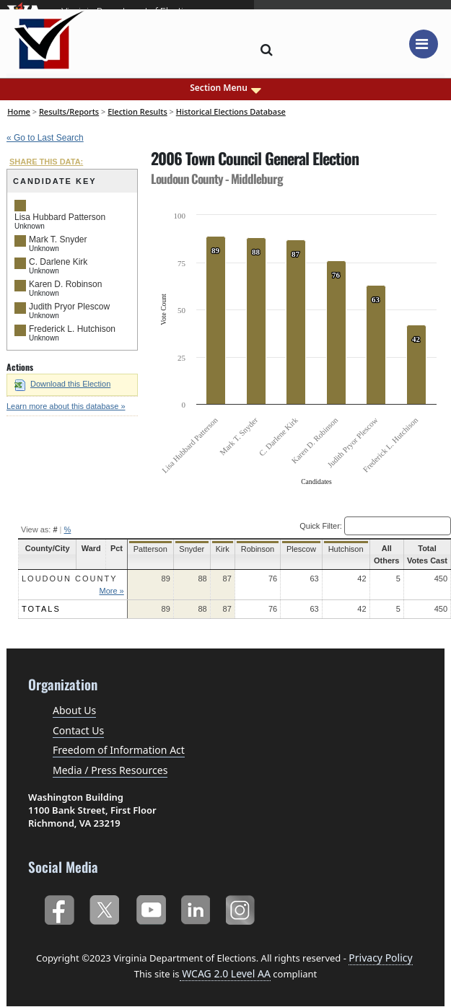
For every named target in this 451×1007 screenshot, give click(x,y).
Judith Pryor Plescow (69, 307)
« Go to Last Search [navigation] (45, 138)
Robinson (252, 549)
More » (109, 590)
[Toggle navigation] (423, 44)
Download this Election (62, 383)
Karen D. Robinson (65, 284)
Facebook (59, 907)
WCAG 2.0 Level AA (225, 973)
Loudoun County (70, 578)
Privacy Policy (380, 957)
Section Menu (225, 88)
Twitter (104, 907)
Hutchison (339, 549)
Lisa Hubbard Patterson (59, 217)
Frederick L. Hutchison (72, 329)
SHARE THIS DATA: (46, 161)
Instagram (242, 907)
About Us (74, 710)
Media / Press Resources (110, 770)
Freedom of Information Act (119, 750)
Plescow (295, 549)
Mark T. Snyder (58, 239)
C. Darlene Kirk (58, 262)
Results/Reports (69, 111)
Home (18, 111)
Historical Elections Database (231, 111)
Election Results (137, 111)
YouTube (150, 907)
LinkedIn (196, 907)
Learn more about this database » (66, 406)
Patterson (148, 549)
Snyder (188, 549)
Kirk (218, 549)
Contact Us (78, 730)
